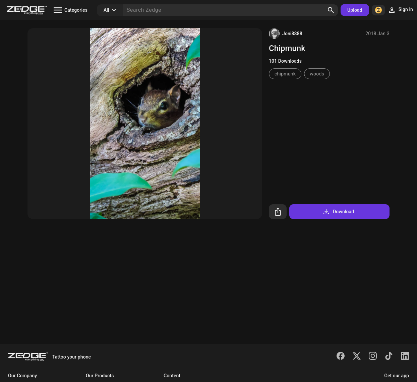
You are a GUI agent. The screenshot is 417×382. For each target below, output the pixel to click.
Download (338, 212)
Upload (354, 10)
